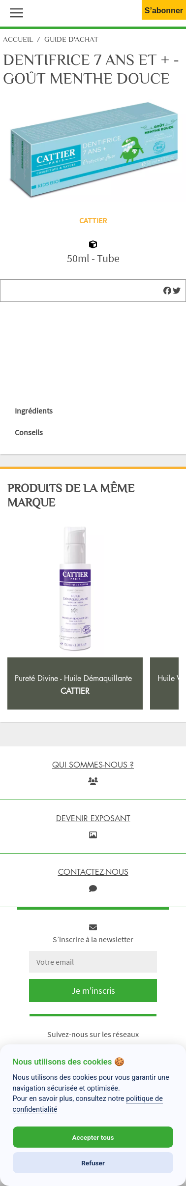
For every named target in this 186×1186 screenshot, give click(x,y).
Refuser (93, 1163)
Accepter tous (93, 1137)
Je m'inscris (93, 990)
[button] (14, 12)
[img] (167, 291)
